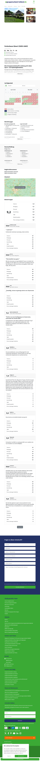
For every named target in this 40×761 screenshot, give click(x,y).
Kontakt (6, 613)
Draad (11, 743)
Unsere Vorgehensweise (9, 601)
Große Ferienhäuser (8, 647)
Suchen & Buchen (20, 737)
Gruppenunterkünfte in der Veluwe (11, 673)
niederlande (10, 6)
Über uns (6, 621)
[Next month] (37, 90)
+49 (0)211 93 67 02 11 (10, 664)
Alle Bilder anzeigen (10, 20)
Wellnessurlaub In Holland (9, 651)
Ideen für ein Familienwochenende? (11, 692)
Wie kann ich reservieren (9, 604)
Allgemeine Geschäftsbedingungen (11, 625)
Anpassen (9, 756)
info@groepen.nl (9, 666)
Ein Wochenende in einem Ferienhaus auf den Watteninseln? (16, 679)
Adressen (6, 610)
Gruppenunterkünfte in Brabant (11, 682)
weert (19, 6)
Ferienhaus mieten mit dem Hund (11, 645)
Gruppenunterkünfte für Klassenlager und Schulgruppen (15, 640)
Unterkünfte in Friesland (9, 684)
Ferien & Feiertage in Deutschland (11, 630)
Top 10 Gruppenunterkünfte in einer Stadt (12, 643)
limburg (15, 6)
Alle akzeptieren (21, 756)
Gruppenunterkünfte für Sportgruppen (12, 694)
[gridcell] (10, 99)
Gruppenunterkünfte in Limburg (11, 672)
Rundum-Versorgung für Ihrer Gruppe (12, 612)
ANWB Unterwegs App (9, 628)
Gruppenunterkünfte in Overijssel (11, 675)
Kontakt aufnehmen (20, 587)
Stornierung (7, 606)
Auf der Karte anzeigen (20, 187)
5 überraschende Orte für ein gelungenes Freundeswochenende (17, 690)
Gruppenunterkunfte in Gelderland (11, 677)
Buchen (6, 619)
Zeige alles (20, 527)
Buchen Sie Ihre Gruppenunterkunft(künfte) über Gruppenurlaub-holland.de (19, 623)
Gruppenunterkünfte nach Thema (11, 652)
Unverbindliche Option (9, 608)
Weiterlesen (20, 73)
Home (5, 6)
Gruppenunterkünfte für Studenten (11, 697)
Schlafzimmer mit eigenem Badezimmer (12, 649)
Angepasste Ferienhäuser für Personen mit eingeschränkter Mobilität (18, 638)
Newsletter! (7, 627)
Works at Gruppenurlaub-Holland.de (11, 632)
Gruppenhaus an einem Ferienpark (11, 642)
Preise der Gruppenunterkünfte (11, 602)
